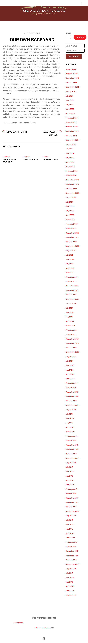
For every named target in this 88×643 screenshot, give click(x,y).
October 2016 (71, 560)
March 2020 (70, 379)
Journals (6, 156)
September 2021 (72, 299)
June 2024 (70, 153)
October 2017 (71, 507)
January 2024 (71, 175)
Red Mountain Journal (43, 628)
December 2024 (72, 127)
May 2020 (69, 370)
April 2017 (70, 533)
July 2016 (69, 573)
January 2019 (71, 440)
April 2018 (70, 480)
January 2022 (71, 281)
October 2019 (71, 401)
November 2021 (72, 290)
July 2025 (69, 96)
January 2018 (71, 494)
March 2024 (70, 166)
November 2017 (72, 502)
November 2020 (72, 343)
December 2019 (72, 392)
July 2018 (69, 467)
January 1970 (71, 595)
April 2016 (70, 586)
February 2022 (71, 277)
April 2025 (70, 109)
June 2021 (70, 312)
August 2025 (71, 91)
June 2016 (70, 577)
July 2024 (69, 149)
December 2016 (72, 551)
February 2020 (71, 383)
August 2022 (71, 251)
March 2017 (70, 538)
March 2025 (70, 114)
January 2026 (71, 69)
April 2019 (70, 427)
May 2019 (69, 423)
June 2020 (70, 365)
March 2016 (70, 591)
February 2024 (72, 171)
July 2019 (69, 414)
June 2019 (70, 418)
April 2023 (70, 215)
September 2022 (72, 246)
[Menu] (82, 3)
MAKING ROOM (30, 159)
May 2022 (69, 264)
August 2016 (71, 569)
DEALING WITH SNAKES (50, 133)
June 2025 (70, 100)
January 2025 (71, 122)
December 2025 (72, 74)
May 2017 (69, 529)
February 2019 (71, 436)
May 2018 (69, 476)
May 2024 (70, 158)
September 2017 (72, 511)
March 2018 (70, 485)
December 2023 (72, 180)
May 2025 (70, 105)
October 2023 (71, 189)
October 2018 (71, 454)
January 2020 (71, 388)
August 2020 (71, 357)
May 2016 (69, 582)
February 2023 (72, 224)
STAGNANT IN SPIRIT (17, 132)
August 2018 (71, 463)
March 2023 (70, 220)
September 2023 (72, 193)
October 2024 (71, 136)
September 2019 (72, 405)
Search (68, 33)
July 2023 (69, 202)
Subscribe (73, 56)
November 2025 (72, 78)
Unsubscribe (18, 623)
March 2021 (70, 326)
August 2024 (71, 144)
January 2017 (71, 547)
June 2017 (70, 524)
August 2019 (71, 410)
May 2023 (70, 211)
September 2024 (72, 140)
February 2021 (71, 330)
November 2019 (72, 396)
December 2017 (72, 498)
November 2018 (72, 449)
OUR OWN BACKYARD (32, 39)
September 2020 (72, 352)
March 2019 (70, 432)
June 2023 (70, 206)
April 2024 (70, 162)
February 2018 (71, 489)
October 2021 (71, 295)
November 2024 (72, 131)
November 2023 (72, 184)
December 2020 (72, 339)
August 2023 (71, 197)
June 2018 (70, 471)
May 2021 (69, 317)
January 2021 (71, 334)
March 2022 (70, 273)
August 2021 (71, 303)
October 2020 (71, 348)
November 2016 (72, 555)
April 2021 (70, 321)
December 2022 (72, 233)
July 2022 (69, 255)
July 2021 (69, 308)
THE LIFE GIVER (50, 159)
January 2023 (71, 228)
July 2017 (69, 520)
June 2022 (70, 259)
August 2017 (71, 516)
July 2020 (69, 361)
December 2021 (72, 286)
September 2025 (72, 87)
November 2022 (72, 237)
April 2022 (70, 268)
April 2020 (70, 374)
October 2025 (71, 83)
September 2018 (72, 458)
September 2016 (72, 564)
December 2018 (72, 445)
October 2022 (71, 242)
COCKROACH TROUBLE (9, 160)
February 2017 (71, 542)
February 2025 (72, 118)
